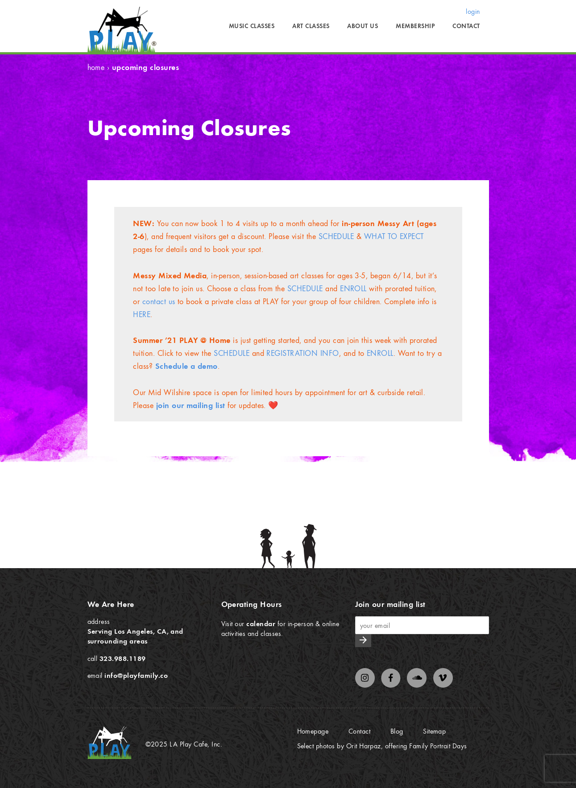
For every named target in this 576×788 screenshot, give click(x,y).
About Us (362, 26)
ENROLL (353, 288)
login (473, 11)
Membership (415, 26)
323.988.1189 (122, 658)
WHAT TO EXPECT (394, 236)
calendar (260, 623)
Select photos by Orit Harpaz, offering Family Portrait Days (382, 745)
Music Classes (251, 26)
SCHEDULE (336, 236)
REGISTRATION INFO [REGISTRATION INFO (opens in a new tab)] (302, 353)
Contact (466, 26)
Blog (396, 730)
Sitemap (434, 730)
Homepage (313, 730)
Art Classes (310, 26)
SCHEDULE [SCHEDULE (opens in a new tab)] (305, 288)
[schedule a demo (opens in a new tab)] (186, 366)
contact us (158, 301)
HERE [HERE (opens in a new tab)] (141, 314)
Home (96, 67)
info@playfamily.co (136, 675)
